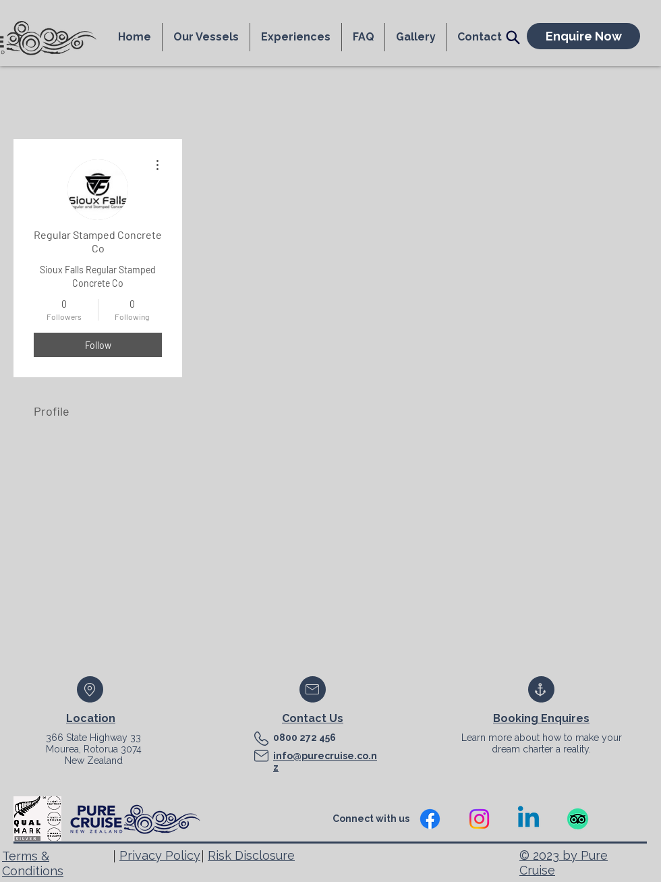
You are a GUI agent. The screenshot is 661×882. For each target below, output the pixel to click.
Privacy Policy (159, 855)
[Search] (512, 37)
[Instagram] (479, 819)
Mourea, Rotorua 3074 (94, 749)
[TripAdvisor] (578, 819)
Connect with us (372, 818)
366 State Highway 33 (93, 737)
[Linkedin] (528, 819)
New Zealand (94, 760)
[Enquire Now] (583, 36)
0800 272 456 (304, 737)
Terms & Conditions (32, 863)
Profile (51, 411)
